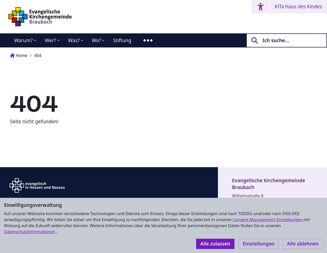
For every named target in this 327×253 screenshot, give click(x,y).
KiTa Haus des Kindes (298, 6)
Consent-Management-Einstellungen (268, 219)
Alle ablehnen (303, 243)
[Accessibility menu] (260, 6)
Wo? (96, 40)
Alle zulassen (215, 243)
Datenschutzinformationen (30, 231)
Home (18, 55)
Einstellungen (258, 243)
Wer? (50, 40)
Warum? (23, 40)
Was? (74, 40)
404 (37, 55)
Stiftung (122, 40)
